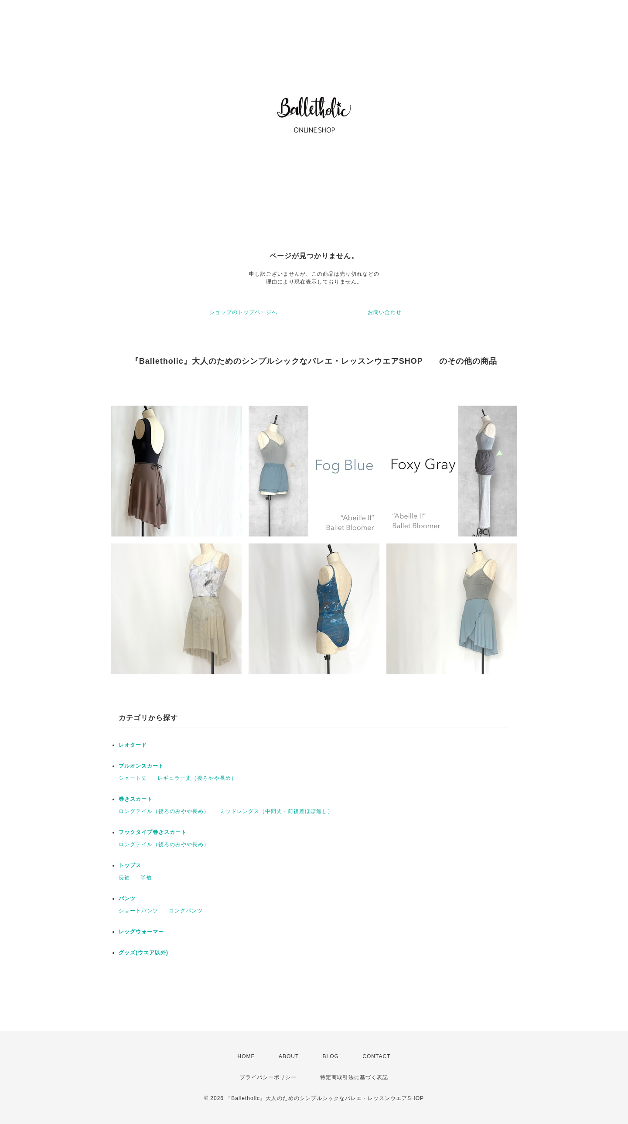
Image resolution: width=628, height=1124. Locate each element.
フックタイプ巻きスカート (153, 832)
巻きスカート (136, 799)
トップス (130, 865)
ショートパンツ (138, 911)
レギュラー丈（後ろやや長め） (197, 778)
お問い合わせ (385, 312)
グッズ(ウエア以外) (143, 953)
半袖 (146, 878)
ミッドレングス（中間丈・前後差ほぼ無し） (276, 811)
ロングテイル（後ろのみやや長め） (164, 811)
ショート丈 (133, 778)
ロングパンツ (186, 911)
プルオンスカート (141, 766)
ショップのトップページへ (243, 312)
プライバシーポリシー (268, 1077)
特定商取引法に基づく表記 (354, 1077)
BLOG (331, 1056)
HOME (246, 1056)
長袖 (124, 878)
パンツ (127, 898)
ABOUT (289, 1056)
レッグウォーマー (141, 932)
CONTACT (376, 1056)
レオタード (133, 745)
